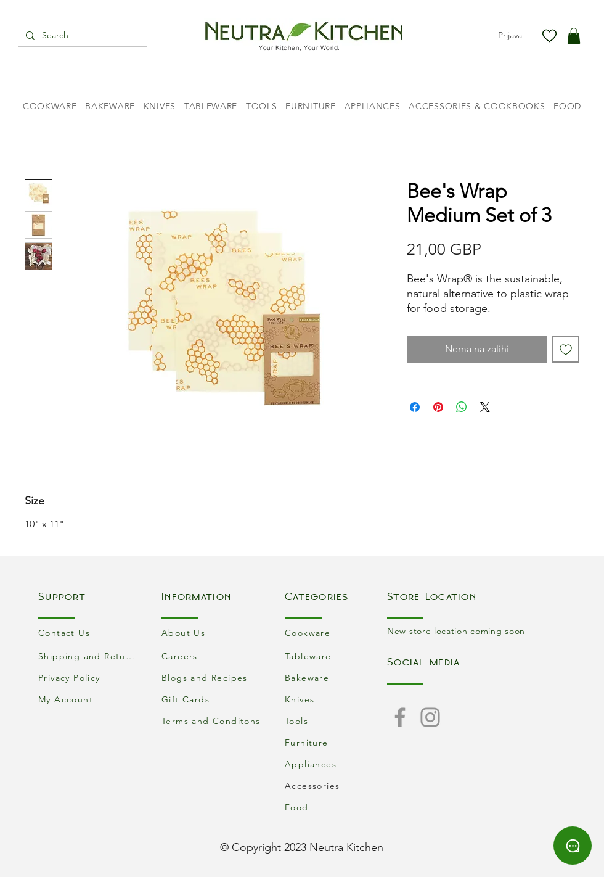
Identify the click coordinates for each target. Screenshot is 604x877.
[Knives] (336, 699)
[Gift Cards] (212, 699)
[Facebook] (400, 717)
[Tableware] (336, 656)
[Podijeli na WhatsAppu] (461, 407)
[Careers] (212, 656)
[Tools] (336, 720)
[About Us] (212, 632)
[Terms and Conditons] (212, 720)
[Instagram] (430, 717)
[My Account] (89, 699)
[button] (574, 36)
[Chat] (572, 845)
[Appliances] (336, 764)
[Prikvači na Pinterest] (438, 407)
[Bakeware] (336, 677)
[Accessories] (336, 785)
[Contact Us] (89, 632)
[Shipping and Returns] (89, 656)
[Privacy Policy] (89, 677)
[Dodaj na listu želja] (565, 349)
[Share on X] (485, 407)
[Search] (81, 36)
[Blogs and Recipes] (212, 677)
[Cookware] (336, 632)
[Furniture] (336, 742)
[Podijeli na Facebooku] (414, 407)
